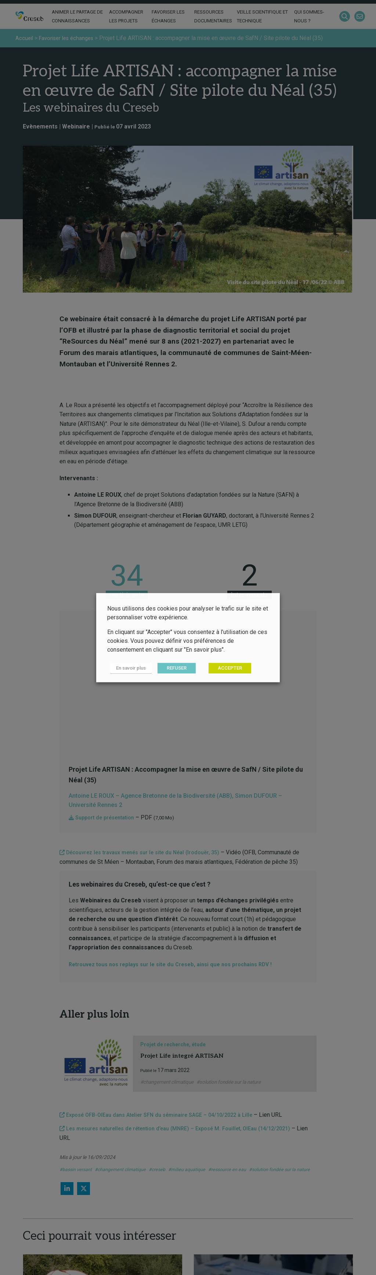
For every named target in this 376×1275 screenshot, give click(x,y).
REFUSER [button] (171, 668)
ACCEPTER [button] (224, 668)
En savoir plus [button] (128, 668)
